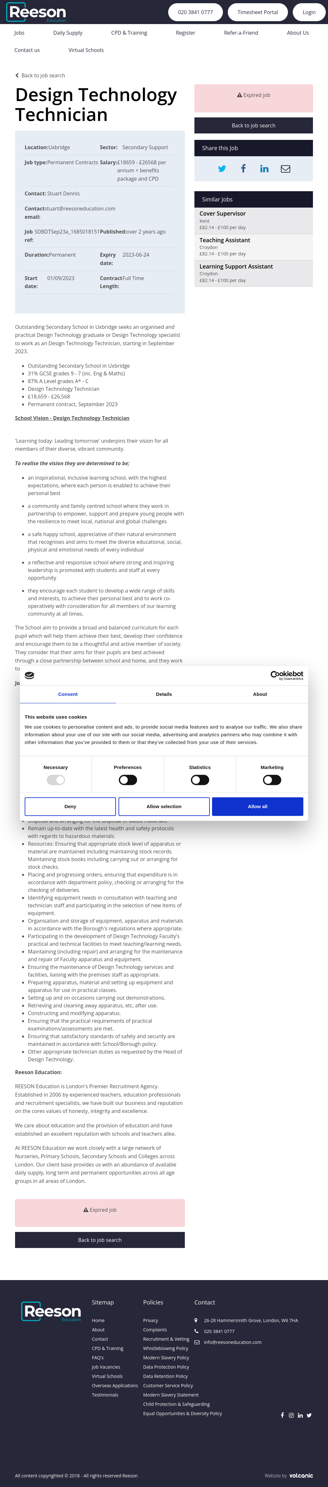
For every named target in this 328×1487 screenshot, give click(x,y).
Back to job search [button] (100, 1239)
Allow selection (163, 806)
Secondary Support (145, 147)
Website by (289, 1476)
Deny (70, 806)
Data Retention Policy (164, 1376)
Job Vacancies (106, 1367)
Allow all (257, 806)
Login (309, 12)
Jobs (19, 32)
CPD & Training (129, 32)
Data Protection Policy (164, 1367)
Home (98, 1320)
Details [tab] (164, 694)
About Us (298, 32)
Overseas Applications (113, 1385)
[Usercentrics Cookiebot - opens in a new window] (275, 675)
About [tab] (260, 694)
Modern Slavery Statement (164, 1395)
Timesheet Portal (258, 12)
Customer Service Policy (164, 1385)
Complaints (155, 1330)
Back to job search (40, 75)
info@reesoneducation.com (220, 1342)
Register (185, 32)
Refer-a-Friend (241, 32)
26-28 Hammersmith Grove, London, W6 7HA (220, 1320)
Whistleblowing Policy (164, 1348)
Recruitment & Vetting (164, 1339)
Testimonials (105, 1395)
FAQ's (98, 1358)
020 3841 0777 (195, 12)
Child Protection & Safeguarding (164, 1404)
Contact (100, 1339)
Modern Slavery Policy (164, 1358)
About (98, 1330)
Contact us (27, 50)
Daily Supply (67, 32)
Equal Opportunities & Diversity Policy (164, 1413)
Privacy (150, 1320)
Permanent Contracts (72, 162)
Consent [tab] (68, 694)
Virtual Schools (86, 50)
